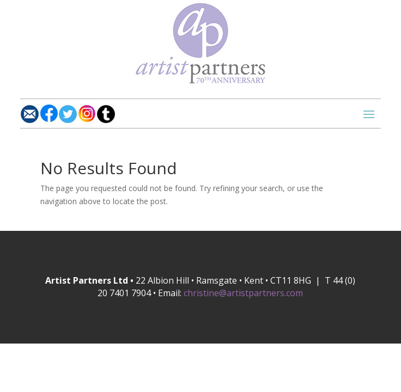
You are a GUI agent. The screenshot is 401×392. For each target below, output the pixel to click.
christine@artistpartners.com (243, 293)
